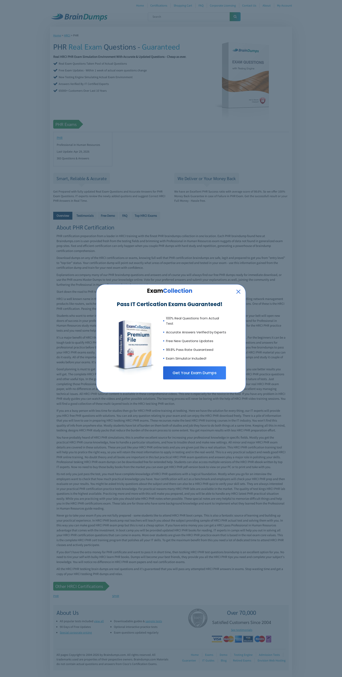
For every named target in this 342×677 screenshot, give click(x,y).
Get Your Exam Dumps (195, 373)
